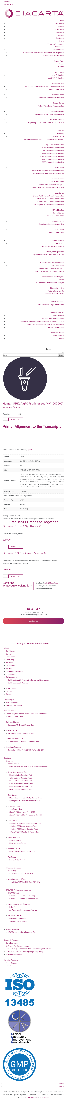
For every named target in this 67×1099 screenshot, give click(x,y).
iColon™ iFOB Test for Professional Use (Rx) (48, 188)
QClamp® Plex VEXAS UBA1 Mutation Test (48, 114)
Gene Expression (58, 316)
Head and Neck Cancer (55, 216)
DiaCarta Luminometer (56, 291)
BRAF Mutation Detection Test (53, 153)
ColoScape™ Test (57, 182)
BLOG (7, 1)
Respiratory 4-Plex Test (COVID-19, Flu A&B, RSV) (46, 123)
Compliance (60, 29)
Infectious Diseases (57, 120)
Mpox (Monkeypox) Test (55, 252)
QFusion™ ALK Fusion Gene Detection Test (48, 196)
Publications (59, 47)
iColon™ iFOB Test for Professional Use (49, 271)
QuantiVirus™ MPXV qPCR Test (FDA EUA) (49, 255)
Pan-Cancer (60, 230)
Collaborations (59, 50)
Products (61, 131)
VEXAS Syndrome (57, 302)
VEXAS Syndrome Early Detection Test (50, 305)
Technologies (59, 72)
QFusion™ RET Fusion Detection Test (50, 199)
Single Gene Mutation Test (54, 145)
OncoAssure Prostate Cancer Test (51, 224)
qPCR (30, 450)
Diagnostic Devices (57, 288)
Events (61, 339)
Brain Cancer (59, 168)
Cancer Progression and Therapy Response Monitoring (44, 86)
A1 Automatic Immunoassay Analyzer (50, 283)
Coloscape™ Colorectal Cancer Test (51, 98)
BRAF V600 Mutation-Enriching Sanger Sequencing (45, 324)
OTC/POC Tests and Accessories (52, 263)
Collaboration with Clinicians (54, 56)
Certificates (60, 38)
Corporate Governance (55, 44)
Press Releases (58, 336)
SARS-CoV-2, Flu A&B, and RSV (52, 246)
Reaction (6, 414)
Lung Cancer (59, 193)
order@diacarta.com (51, 583)
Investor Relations (57, 333)
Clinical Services (58, 83)
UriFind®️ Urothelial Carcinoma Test (51, 106)
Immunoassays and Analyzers (53, 277)
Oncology (60, 134)
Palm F (61, 280)
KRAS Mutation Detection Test (53, 148)
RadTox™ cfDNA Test (56, 89)
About (62, 21)
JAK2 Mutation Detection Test (53, 151)
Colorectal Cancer (57, 95)
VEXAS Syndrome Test (55, 111)
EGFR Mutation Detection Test (53, 162)
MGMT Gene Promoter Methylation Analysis (48, 171)
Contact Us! (33, 621)
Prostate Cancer (58, 221)
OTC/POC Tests (58, 266)
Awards (61, 41)
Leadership (60, 32)
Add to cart (15, 419)
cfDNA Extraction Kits (56, 327)
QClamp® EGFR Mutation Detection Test (49, 205)
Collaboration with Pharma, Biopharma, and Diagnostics (43, 53)
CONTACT (8, 4)
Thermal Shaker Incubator (54, 294)
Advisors (61, 35)
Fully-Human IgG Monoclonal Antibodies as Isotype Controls (42, 321)
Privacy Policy (59, 61)
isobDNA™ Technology (56, 78)
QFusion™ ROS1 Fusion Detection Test (50, 202)
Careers (61, 64)
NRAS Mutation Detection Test (53, 159)
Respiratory (60, 243)
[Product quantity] (5, 419)
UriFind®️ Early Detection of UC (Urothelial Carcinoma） (44, 139)
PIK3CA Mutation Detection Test (52, 156)
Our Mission (60, 24)
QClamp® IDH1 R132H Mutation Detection (48, 173)
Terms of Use (44, 1098)
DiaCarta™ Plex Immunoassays (53, 319)
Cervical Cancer (58, 213)
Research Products (57, 313)
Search (61, 355)
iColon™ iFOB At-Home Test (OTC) (51, 185)
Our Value (60, 27)
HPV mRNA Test (58, 210)
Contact (61, 67)
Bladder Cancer (58, 103)
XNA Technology (58, 75)
